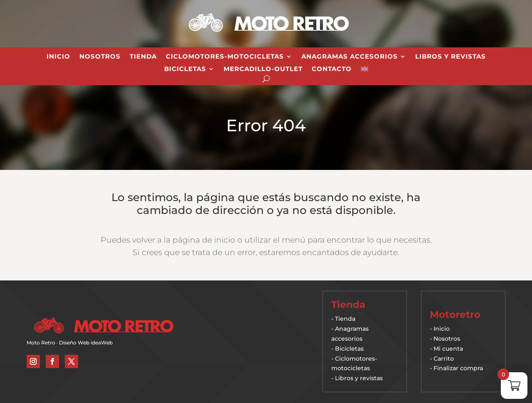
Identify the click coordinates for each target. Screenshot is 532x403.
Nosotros (100, 57)
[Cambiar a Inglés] (364, 70)
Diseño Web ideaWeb (86, 342)
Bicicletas (185, 69)
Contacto (332, 69)
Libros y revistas (450, 57)
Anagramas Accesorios (349, 57)
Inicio (58, 57)
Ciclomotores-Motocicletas (225, 57)
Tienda (143, 57)
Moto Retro (41, 342)
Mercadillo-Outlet (263, 69)
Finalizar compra (458, 368)
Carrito (443, 358)
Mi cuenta (448, 348)
